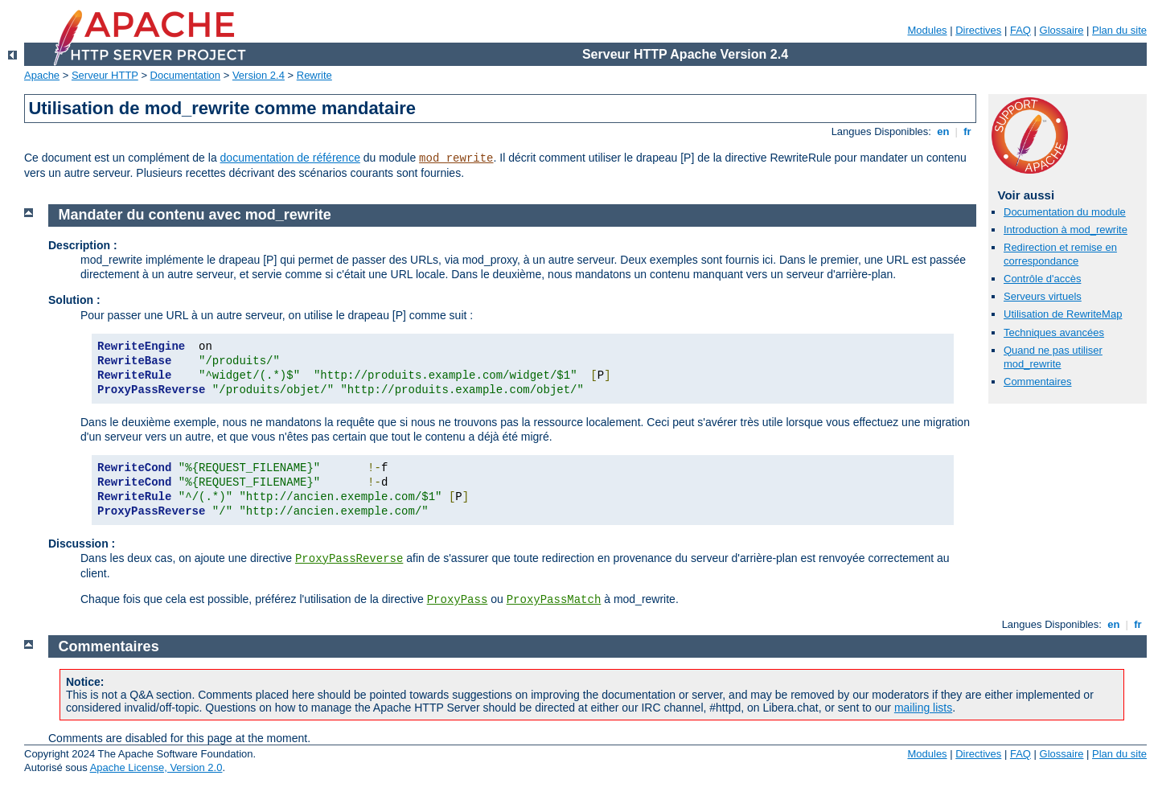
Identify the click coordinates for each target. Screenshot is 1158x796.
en (943, 131)
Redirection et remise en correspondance (1060, 254)
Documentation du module (1065, 212)
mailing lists (923, 707)
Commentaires (1038, 381)
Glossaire (1062, 30)
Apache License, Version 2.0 (156, 767)
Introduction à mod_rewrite (1065, 230)
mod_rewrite (456, 158)
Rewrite (314, 75)
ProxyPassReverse (349, 558)
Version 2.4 (258, 75)
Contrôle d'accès (1042, 279)
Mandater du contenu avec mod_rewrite (195, 215)
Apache (42, 75)
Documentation (185, 75)
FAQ (1020, 30)
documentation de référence (290, 157)
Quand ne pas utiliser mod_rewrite (1053, 357)
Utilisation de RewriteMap (1063, 314)
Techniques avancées (1054, 332)
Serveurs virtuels (1043, 296)
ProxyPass (457, 599)
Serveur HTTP (105, 75)
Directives (978, 30)
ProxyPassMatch (554, 599)
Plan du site (1119, 30)
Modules (927, 30)
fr (968, 131)
